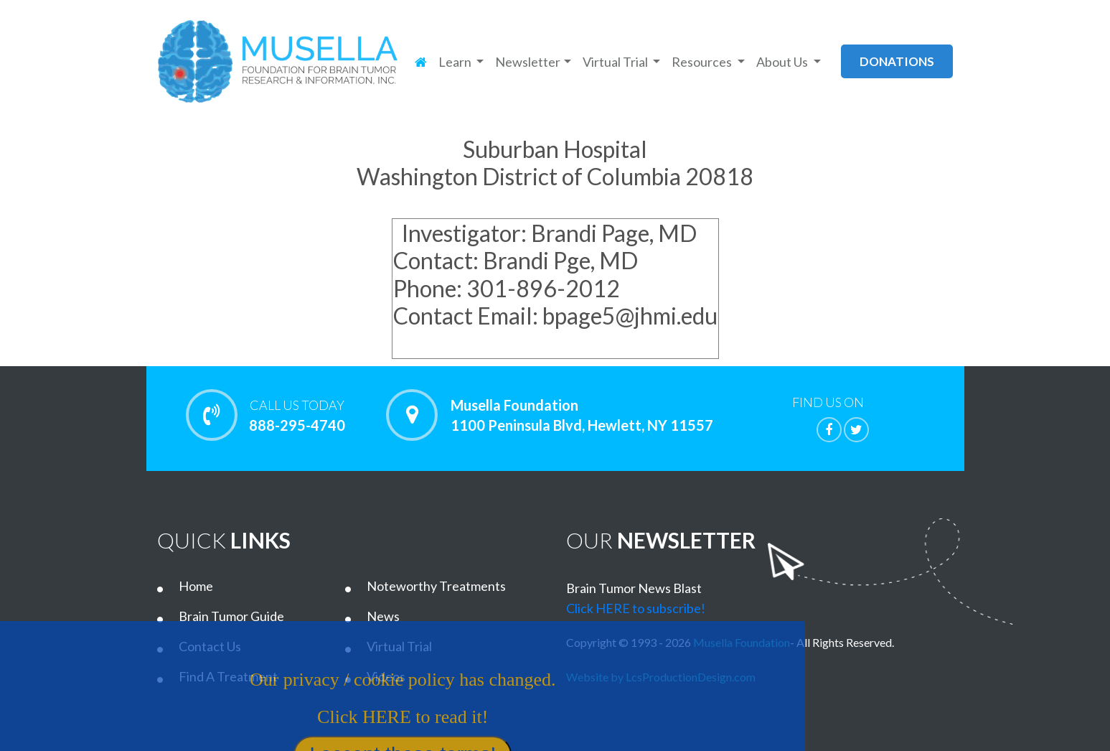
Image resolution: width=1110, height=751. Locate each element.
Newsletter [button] (527, 62)
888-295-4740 (297, 415)
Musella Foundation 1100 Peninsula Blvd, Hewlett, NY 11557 (582, 415)
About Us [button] (783, 62)
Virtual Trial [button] (616, 62)
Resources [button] (703, 62)
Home (196, 586)
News (383, 616)
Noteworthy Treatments (436, 586)
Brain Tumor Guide (231, 616)
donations (897, 61)
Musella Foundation (741, 642)
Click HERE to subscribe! (635, 608)
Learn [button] (456, 62)
